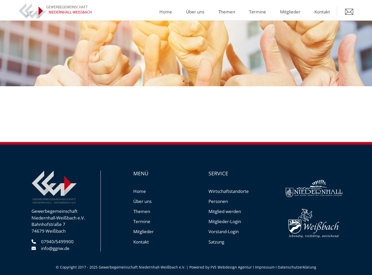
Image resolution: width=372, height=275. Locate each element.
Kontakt (322, 12)
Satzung (216, 242)
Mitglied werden (224, 211)
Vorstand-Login (223, 231)
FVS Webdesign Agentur (231, 267)
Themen (226, 12)
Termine (257, 12)
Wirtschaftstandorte (228, 191)
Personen (218, 201)
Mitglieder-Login (224, 221)
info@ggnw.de (55, 248)
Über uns (195, 12)
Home (165, 12)
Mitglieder (290, 12)
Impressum (265, 267)
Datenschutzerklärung (297, 267)
